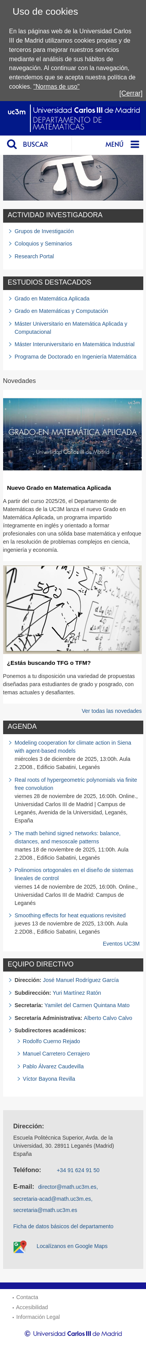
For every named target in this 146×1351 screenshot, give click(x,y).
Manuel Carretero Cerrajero (56, 1054)
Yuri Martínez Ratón (77, 993)
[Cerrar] (131, 93)
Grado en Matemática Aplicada (52, 298)
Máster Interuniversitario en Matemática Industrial (74, 344)
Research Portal (34, 256)
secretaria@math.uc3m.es (45, 1210)
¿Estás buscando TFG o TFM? (49, 662)
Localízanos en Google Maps (72, 1246)
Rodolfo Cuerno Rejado (51, 1041)
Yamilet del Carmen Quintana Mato (87, 1005)
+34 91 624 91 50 (78, 1170)
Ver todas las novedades (112, 711)
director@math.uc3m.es (67, 1187)
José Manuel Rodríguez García (81, 980)
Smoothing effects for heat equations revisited (69, 915)
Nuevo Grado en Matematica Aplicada (59, 487)
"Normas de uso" (56, 86)
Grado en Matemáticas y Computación (61, 311)
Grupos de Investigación (44, 231)
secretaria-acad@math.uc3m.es (52, 1199)
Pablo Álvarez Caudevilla (53, 1066)
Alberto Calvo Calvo (108, 1018)
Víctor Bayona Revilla (49, 1079)
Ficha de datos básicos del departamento (63, 1226)
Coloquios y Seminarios (43, 243)
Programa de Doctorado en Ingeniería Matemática (75, 357)
